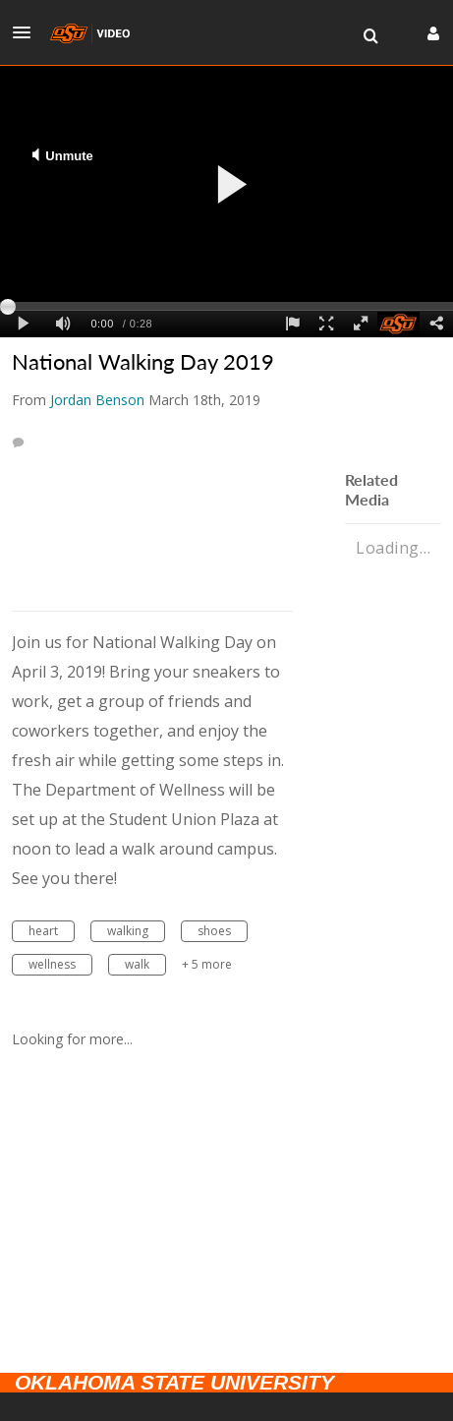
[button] (27, 32)
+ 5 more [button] (207, 964)
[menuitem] (370, 36)
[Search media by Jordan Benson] (97, 399)
